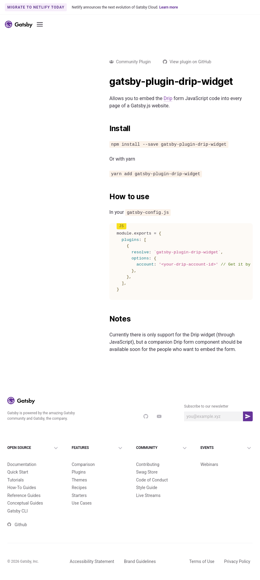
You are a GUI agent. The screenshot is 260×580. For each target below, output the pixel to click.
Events (226, 448)
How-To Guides (21, 487)
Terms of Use (201, 561)
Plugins (79, 472)
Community (162, 448)
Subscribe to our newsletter (206, 406)
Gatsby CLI (17, 511)
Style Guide (146, 487)
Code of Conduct (152, 480)
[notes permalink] (106, 319)
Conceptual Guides (25, 503)
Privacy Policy (237, 561)
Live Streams (148, 495)
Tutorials (15, 480)
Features (98, 448)
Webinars (209, 464)
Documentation (21, 464)
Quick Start (17, 472)
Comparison (83, 464)
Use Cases (82, 503)
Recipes (79, 487)
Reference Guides (23, 495)
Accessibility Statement (92, 561)
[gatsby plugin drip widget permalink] (106, 81)
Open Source (33, 448)
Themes (79, 480)
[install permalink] (106, 128)
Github (17, 524)
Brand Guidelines (140, 561)
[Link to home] (18, 24)
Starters (79, 495)
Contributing (147, 464)
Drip (168, 98)
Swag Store (147, 472)
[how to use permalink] (106, 196)
